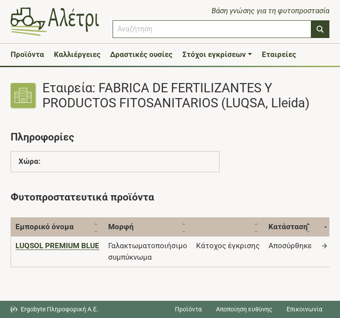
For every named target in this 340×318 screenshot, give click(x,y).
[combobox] (212, 29)
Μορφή (121, 226)
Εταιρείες (279, 54)
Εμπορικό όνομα (44, 226)
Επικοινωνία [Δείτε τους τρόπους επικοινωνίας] (304, 309)
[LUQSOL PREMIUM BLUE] (57, 245)
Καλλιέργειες (77, 54)
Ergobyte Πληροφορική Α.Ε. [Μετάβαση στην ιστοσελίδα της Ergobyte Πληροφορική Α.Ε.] (59, 309)
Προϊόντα (27, 54)
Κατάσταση (288, 226)
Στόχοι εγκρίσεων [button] (214, 54)
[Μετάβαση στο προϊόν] (325, 245)
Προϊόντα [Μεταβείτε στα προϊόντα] (188, 309)
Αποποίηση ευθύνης (244, 309)
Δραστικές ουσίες (141, 54)
